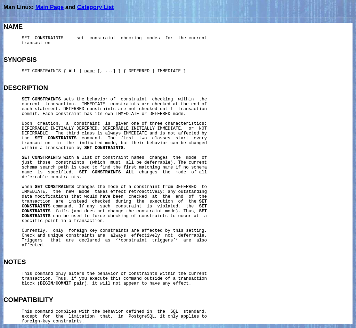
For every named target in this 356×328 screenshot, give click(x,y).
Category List (95, 7)
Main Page (49, 7)
